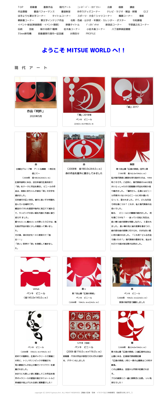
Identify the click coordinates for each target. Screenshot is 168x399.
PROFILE (91, 33)
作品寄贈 (22, 11)
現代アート (65, 7)
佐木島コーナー (72, 29)
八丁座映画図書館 (121, 29)
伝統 (20, 29)
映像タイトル (73, 24)
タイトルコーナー (61, 15)
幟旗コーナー (126, 15)
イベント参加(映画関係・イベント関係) (38, 24)
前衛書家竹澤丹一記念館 (50, 33)
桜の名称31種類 (48, 29)
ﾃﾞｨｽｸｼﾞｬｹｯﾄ (92, 24)
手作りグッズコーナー (88, 11)
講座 (132, 7)
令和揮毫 (137, 20)
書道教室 (65, 11)
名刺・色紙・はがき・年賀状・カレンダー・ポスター (98, 20)
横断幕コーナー (26, 20)
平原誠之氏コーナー (138, 24)
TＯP (20, 7)
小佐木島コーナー (96, 29)
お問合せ (74, 33)
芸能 (31, 29)
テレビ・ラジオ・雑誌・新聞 (122, 11)
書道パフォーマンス (44, 11)
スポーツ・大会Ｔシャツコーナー (94, 15)
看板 (141, 15)
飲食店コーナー (113, 24)
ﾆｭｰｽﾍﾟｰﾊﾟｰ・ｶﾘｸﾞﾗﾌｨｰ (89, 7)
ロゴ (146, 11)
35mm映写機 (24, 33)
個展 (121, 7)
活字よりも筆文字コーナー (32, 15)
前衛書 (33, 7)
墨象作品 (48, 7)
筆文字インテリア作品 (52, 20)
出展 (109, 7)
